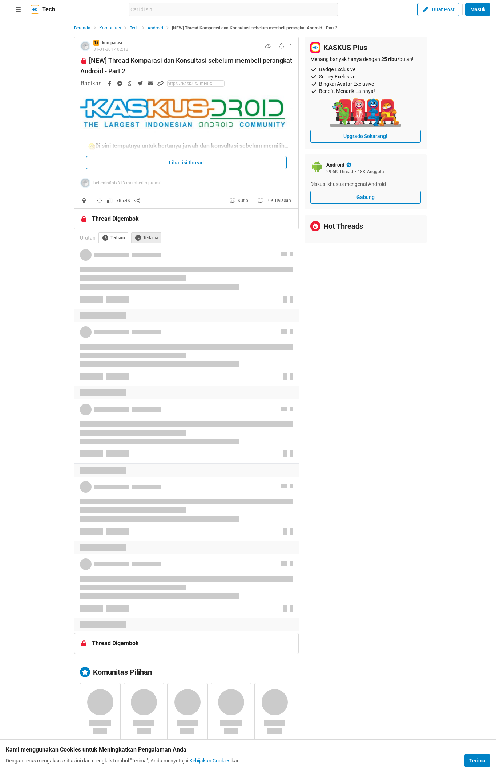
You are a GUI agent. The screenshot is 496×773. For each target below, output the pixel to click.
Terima (477, 761)
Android (155, 27)
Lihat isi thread (186, 163)
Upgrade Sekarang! (365, 136)
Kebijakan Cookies (209, 761)
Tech (134, 27)
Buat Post (438, 9)
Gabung (365, 197)
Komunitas (110, 27)
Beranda (82, 27)
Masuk (477, 9)
